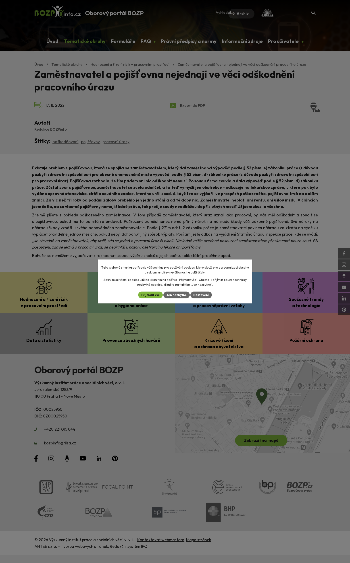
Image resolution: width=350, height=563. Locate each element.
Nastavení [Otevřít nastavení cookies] (202, 295)
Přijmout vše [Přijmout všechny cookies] (149, 295)
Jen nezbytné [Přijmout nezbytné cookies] (176, 295)
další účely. (198, 272)
